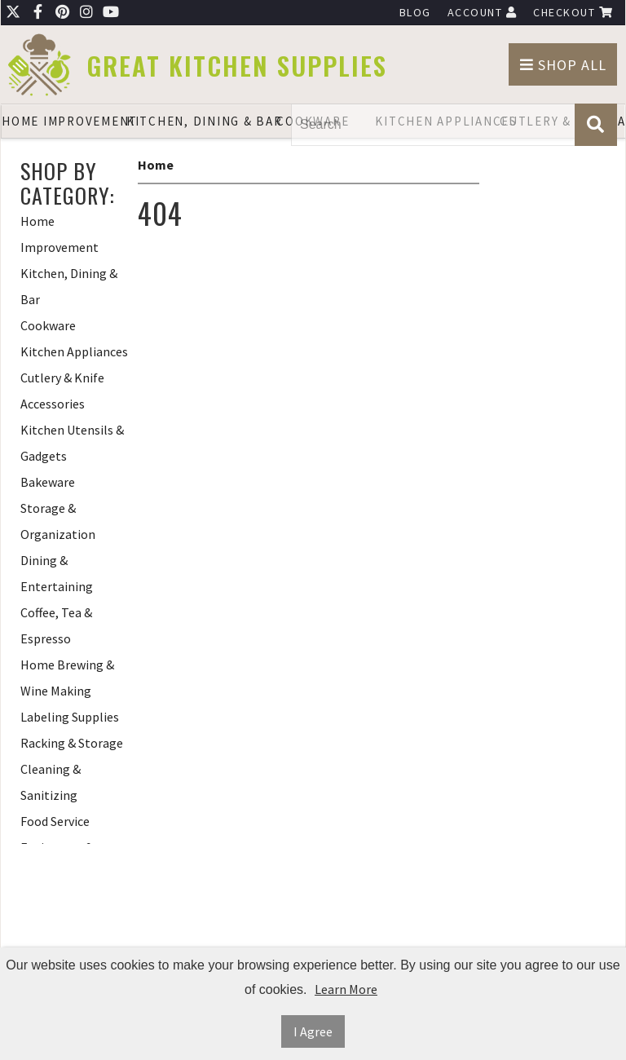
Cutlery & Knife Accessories (62, 390)
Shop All (563, 64)
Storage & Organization (57, 521)
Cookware (48, 325)
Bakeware (47, 482)
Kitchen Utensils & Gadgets (72, 443)
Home (156, 165)
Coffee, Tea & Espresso (56, 625)
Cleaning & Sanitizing (50, 782)
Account (482, 12)
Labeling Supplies (69, 717)
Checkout (573, 12)
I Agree (313, 1031)
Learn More (346, 989)
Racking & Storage (71, 743)
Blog (415, 12)
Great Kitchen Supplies (236, 65)
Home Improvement (64, 121)
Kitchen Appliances (74, 351)
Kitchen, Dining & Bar (188, 121)
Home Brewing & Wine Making (67, 677)
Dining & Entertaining (56, 573)
